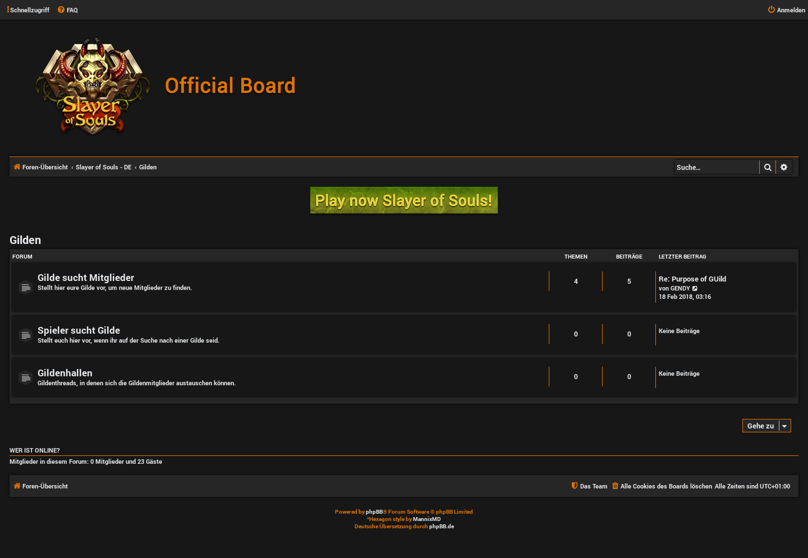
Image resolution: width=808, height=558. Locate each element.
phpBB (374, 511)
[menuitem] (67, 10)
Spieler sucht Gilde (79, 330)
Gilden (25, 239)
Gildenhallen (65, 373)
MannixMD (427, 519)
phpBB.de (441, 526)
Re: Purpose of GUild (692, 279)
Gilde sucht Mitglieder (86, 277)
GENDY (680, 288)
